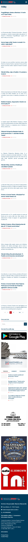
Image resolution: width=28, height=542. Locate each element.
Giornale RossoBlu (6, 16)
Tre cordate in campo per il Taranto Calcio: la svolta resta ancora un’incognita (16, 397)
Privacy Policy (4, 535)
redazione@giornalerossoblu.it (10, 509)
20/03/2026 (13, 198)
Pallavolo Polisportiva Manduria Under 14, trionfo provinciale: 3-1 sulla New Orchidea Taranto (12, 133)
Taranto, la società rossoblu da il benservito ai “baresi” (16, 375)
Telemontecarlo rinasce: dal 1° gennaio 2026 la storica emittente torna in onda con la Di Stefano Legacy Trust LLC (17, 389)
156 (19, 312)
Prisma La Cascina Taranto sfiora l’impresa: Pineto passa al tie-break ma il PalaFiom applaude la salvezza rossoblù (12, 285)
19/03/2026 (13, 228)
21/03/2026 (13, 168)
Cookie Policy (4, 536)
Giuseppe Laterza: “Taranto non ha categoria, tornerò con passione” (16, 382)
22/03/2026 (13, 16)
